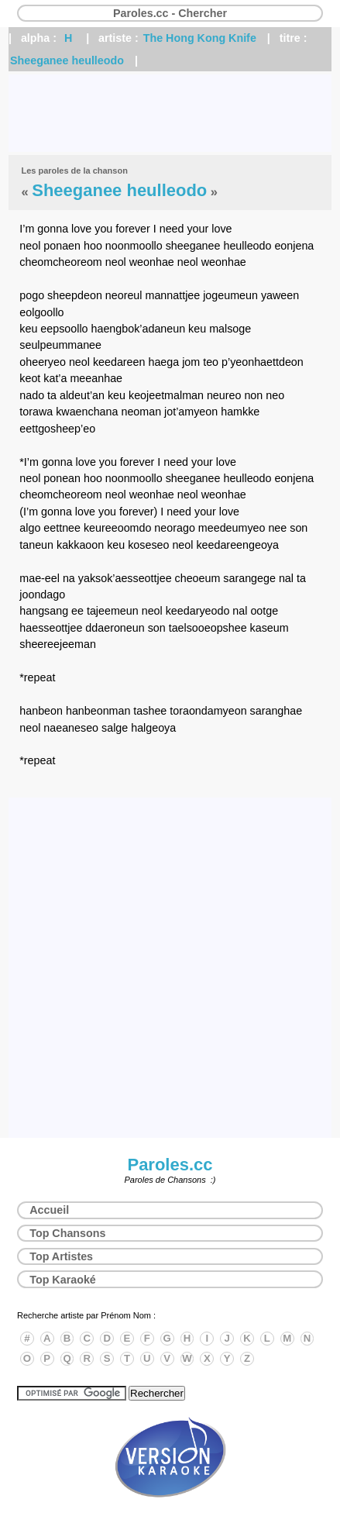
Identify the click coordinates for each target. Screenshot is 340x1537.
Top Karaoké (62, 1279)
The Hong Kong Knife (199, 38)
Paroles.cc (169, 1164)
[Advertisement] (170, 113)
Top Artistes (61, 1256)
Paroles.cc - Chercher (170, 13)
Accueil (49, 1210)
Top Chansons (67, 1233)
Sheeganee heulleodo (67, 60)
